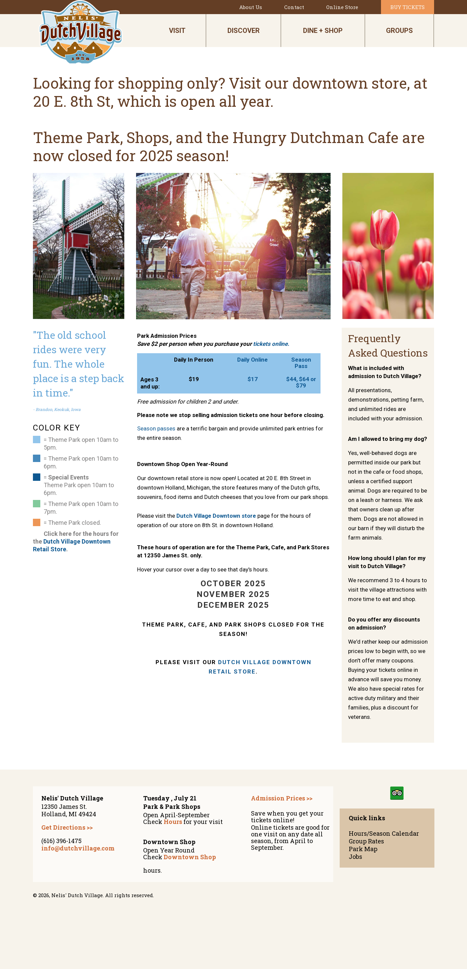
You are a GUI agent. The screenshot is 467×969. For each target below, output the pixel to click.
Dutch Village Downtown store (216, 515)
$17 (253, 379)
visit (177, 31)
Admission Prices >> (281, 798)
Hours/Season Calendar (384, 833)
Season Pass (301, 362)
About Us (250, 7)
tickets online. (271, 343)
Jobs (355, 857)
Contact (294, 7)
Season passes (156, 428)
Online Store (342, 7)
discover (243, 31)
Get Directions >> (67, 827)
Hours (173, 821)
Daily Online (252, 359)
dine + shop (323, 31)
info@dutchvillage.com (78, 848)
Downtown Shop (190, 856)
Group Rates (366, 841)
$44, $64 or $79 (301, 382)
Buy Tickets (407, 7)
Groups (399, 31)
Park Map (363, 849)
